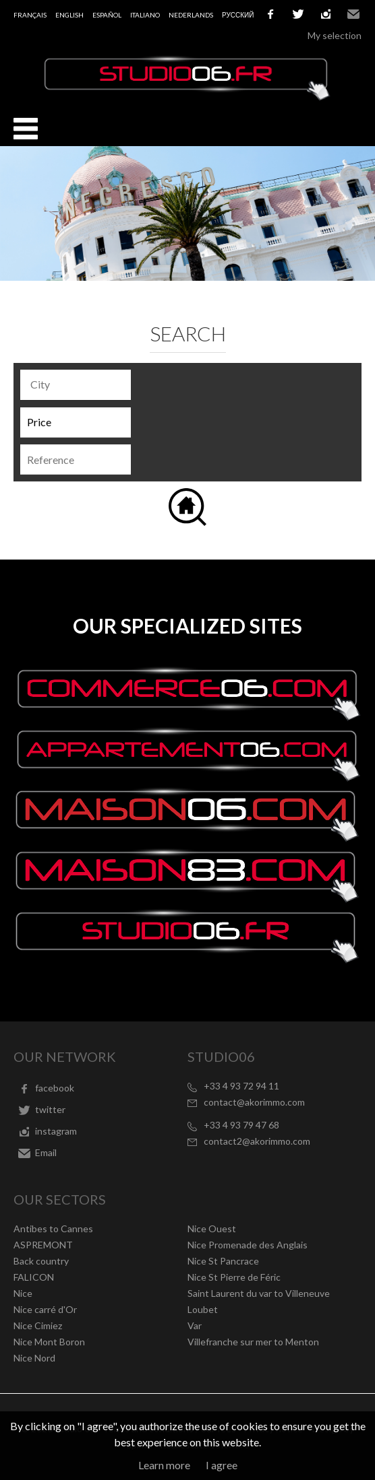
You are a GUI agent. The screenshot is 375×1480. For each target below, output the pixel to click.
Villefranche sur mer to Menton (253, 1341)
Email (353, 14)
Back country (41, 1261)
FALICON (33, 1277)
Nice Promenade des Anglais (248, 1244)
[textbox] (78, 384)
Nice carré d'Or (45, 1309)
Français (30, 15)
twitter (298, 14)
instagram (326, 14)
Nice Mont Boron (49, 1341)
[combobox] (75, 385)
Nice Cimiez (37, 1325)
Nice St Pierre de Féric (234, 1277)
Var (195, 1325)
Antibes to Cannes (53, 1228)
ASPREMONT (43, 1244)
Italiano (145, 15)
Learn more (164, 1464)
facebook (270, 14)
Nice (22, 1293)
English (69, 15)
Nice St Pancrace (223, 1261)
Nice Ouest (212, 1228)
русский (238, 15)
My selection (335, 35)
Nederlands (191, 15)
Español (106, 15)
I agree (221, 1464)
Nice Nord (34, 1358)
